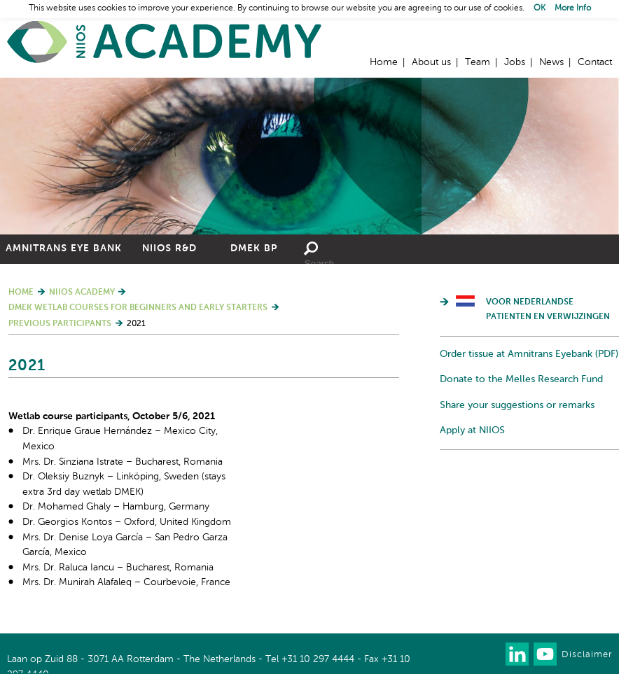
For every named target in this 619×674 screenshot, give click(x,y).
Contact (595, 62)
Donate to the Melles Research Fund (521, 379)
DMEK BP (253, 248)
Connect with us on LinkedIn (517, 654)
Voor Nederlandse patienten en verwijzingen (548, 310)
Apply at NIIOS (472, 430)
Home (164, 42)
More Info (573, 8)
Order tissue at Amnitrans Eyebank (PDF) (529, 354)
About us (431, 62)
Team (477, 62)
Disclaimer (587, 654)
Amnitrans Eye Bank (64, 248)
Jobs (514, 62)
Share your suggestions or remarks (517, 405)
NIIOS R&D (169, 248)
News (551, 62)
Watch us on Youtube (545, 654)
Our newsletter (489, 654)
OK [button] (539, 8)
